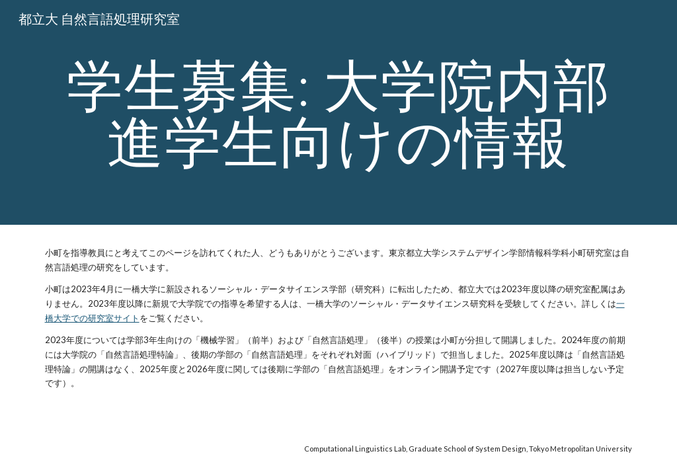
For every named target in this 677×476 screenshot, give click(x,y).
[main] (339, 113)
